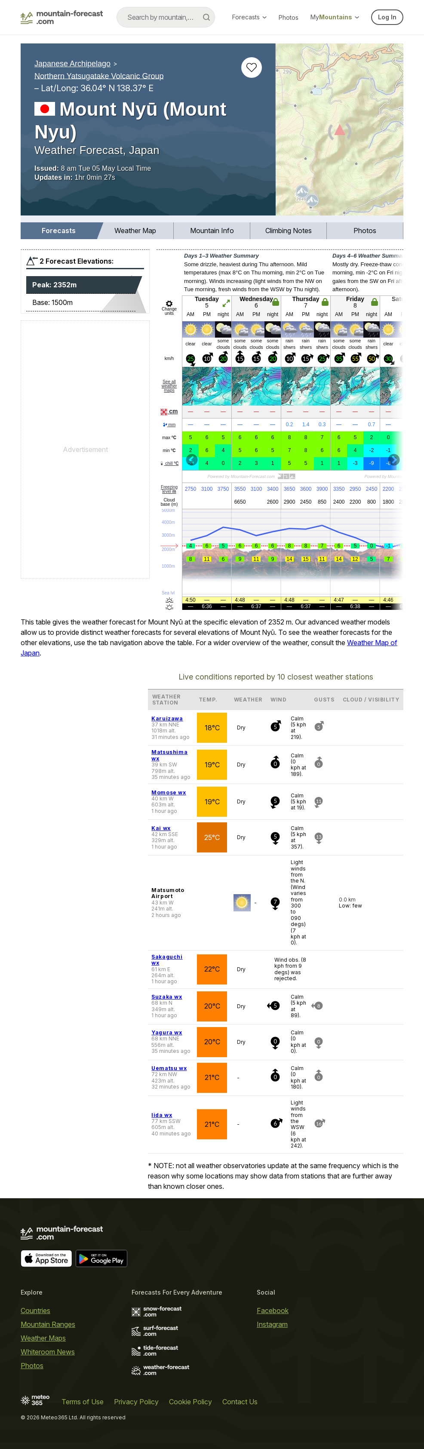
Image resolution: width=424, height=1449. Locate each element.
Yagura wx (166, 1032)
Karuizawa (167, 718)
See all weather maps (169, 386)
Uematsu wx (169, 1068)
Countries (35, 1310)
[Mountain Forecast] (62, 17)
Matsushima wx (169, 755)
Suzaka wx (166, 997)
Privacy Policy (136, 1401)
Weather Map (135, 230)
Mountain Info (212, 230)
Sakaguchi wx (166, 960)
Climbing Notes (288, 230)
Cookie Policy (190, 1401)
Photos (288, 17)
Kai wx (161, 828)
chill (169, 463)
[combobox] (166, 17)
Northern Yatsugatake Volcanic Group (99, 75)
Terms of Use (82, 1401)
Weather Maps (43, 1338)
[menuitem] (59, 230)
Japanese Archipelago (72, 63)
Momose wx (168, 792)
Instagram (272, 1324)
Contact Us (240, 1401)
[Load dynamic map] (339, 133)
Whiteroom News (48, 1351)
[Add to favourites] (251, 67)
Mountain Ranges (48, 1324)
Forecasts (249, 17)
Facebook (273, 1310)
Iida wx (161, 1115)
